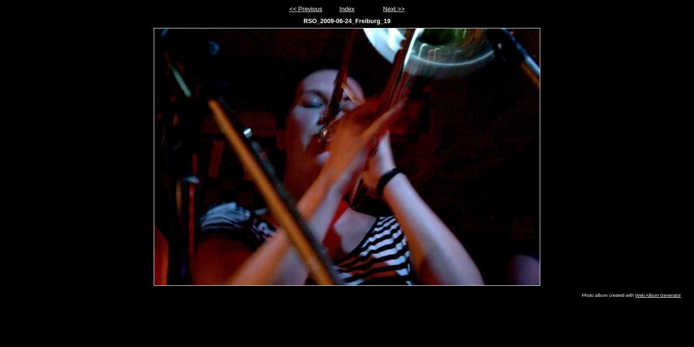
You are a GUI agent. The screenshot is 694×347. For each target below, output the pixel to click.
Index (346, 9)
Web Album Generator (658, 295)
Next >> (394, 9)
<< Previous (305, 9)
